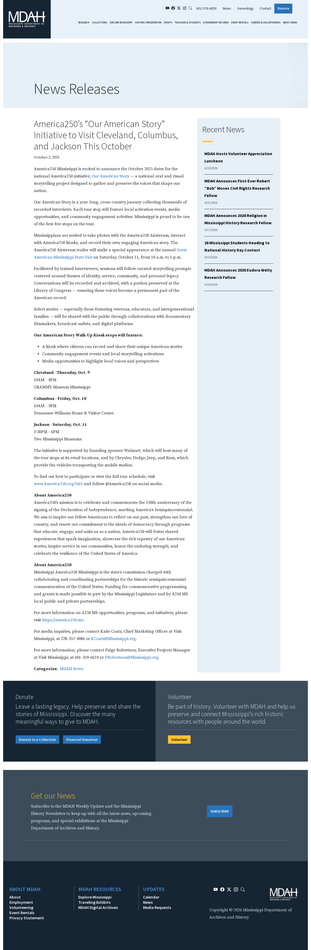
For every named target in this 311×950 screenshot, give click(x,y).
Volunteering (21, 907)
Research (83, 22)
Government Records (216, 22)
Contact (265, 8)
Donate (283, 8)
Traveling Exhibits (94, 902)
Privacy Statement (26, 917)
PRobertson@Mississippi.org (131, 657)
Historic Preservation (148, 22)
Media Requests (157, 907)
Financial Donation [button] (82, 739)
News (227, 8)
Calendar (151, 897)
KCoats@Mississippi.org (113, 638)
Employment (21, 902)
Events (168, 22)
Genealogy (245, 8)
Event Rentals (239, 22)
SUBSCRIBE (219, 811)
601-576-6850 (206, 8)
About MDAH (290, 22)
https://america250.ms (62, 620)
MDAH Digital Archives (98, 907)
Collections (99, 22)
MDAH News (71, 668)
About (15, 897)
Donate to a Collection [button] (37, 739)
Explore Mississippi (121, 22)
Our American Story (110, 176)
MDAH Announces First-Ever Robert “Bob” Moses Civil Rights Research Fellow (237, 188)
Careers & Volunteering (266, 22)
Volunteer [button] (179, 739)
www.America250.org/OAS (58, 483)
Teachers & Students (187, 22)
